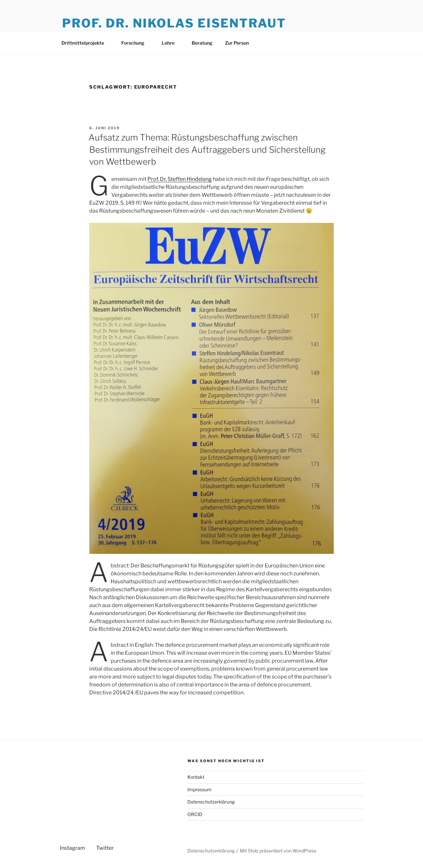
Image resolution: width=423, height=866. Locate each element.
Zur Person (237, 43)
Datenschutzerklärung (211, 801)
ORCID (194, 814)
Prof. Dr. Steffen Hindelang (179, 179)
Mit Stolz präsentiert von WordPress (278, 850)
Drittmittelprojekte (85, 43)
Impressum (199, 789)
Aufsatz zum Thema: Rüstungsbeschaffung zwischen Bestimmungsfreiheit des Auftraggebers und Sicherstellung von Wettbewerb (207, 149)
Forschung (136, 43)
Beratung (202, 43)
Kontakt (195, 777)
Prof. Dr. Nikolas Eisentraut (174, 23)
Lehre (171, 43)
